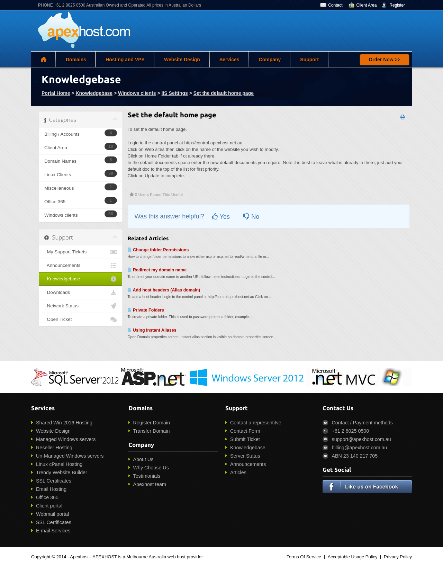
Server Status (245, 456)
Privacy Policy (398, 556)
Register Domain (151, 422)
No (251, 216)
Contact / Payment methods (362, 422)
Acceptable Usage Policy (353, 556)
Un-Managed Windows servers (69, 456)
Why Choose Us (151, 467)
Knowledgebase (93, 93)
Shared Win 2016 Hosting (64, 422)
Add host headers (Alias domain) (164, 290)
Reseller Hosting (54, 447)
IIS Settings (175, 93)
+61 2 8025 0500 (350, 431)
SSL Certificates (53, 481)
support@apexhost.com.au (361, 439)
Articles (238, 472)
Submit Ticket (245, 439)
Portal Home (56, 93)
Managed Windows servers (66, 439)
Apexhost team (149, 484)
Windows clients (137, 93)
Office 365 (47, 497)
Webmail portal (52, 514)
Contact (335, 5)
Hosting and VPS (125, 59)
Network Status (80, 306)
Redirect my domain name (157, 270)
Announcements (80, 265)
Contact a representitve (255, 422)
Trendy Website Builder (61, 472)
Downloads (80, 292)
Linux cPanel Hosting (59, 464)
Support (309, 59)
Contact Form (245, 431)
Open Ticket (80, 319)
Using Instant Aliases (152, 330)
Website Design (182, 59)
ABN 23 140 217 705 (355, 456)
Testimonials (147, 476)
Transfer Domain (151, 431)
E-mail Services (53, 530)
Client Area (366, 5)
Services (229, 59)
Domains (76, 59)
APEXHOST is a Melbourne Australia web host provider (147, 556)
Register (397, 5)
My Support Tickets (80, 252)
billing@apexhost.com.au (359, 447)
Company (270, 59)
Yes (221, 216)
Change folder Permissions (158, 250)
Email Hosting (51, 489)
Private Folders (146, 310)
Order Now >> (384, 59)
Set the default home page (223, 93)
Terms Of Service (304, 556)
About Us (143, 459)
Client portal (49, 505)
